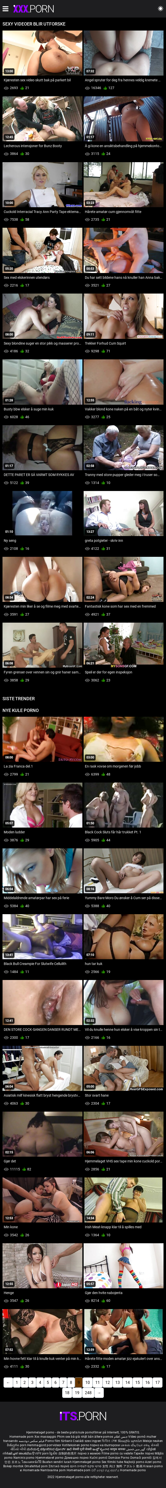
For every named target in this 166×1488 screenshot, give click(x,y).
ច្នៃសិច (53, 1453)
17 (157, 1382)
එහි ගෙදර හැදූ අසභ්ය (105, 1470)
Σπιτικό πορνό (59, 1466)
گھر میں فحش (136, 1449)
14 (127, 1382)
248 (88, 1392)
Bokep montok (13, 1466)
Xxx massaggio (45, 1436)
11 (97, 1382)
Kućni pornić (99, 1457)
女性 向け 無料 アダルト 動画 (122, 1466)
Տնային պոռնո (130, 1441)
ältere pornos (103, 1436)
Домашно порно (77, 1457)
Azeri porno (153, 1462)
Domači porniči (141, 1457)
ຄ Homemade (30, 1470)
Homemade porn (21, 1436)
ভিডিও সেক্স (109, 1441)
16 (147, 1382)
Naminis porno (24, 1457)
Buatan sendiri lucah (57, 1462)
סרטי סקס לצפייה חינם (86, 1466)
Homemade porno (133, 1470)
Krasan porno (153, 1466)
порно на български (105, 1445)
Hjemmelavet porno (49, 1457)
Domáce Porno (119, 1457)
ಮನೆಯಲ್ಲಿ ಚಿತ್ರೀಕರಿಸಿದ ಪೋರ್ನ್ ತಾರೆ (50, 1449)
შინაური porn (17, 1445)
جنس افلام (121, 1436)
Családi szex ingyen (87, 1441)
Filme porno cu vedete (117, 1453)
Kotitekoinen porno (76, 1445)
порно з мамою (89, 1453)
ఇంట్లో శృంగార (101, 1449)
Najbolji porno (134, 1462)
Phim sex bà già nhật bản (75, 1436)
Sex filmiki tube (112, 1462)
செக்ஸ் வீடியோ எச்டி (135, 1445)
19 (77, 1392)
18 (67, 1392)
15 (137, 1382)
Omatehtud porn (36, 1466)
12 (107, 1382)
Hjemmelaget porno (86, 1462)
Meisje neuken (153, 1441)
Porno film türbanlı (58, 1441)
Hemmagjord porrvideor (44, 1445)
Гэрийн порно (144, 1453)
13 (117, 1382)
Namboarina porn (53, 1470)
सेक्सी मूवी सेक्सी (82, 1449)
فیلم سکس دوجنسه (32, 1441)
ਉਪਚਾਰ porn (40, 1453)
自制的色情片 (68, 1453)
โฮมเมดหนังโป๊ (31, 1462)
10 (87, 1382)
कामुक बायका (118, 1449)
